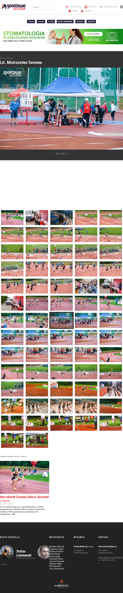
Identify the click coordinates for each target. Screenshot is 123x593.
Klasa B (91, 22)
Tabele (73, 11)
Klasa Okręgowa (65, 22)
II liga (31, 22)
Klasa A (80, 22)
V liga (51, 22)
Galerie (86, 11)
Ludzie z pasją (73, 7)
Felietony (90, 7)
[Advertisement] (47, 183)
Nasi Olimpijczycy (108, 7)
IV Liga (41, 22)
